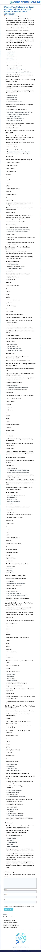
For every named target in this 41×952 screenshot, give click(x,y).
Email (5, 894)
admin (22, 16)
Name (5, 889)
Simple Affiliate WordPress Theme (25, 950)
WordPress (16, 950)
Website (5, 899)
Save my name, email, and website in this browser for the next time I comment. (19, 906)
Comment (6, 876)
